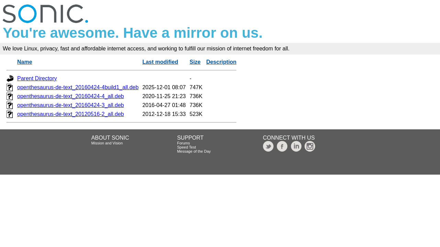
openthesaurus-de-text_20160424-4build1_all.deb (78, 87)
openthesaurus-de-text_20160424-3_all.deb (70, 105)
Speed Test (186, 147)
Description (221, 62)
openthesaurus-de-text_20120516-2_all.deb (70, 114)
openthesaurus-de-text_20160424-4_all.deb (70, 96)
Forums (183, 143)
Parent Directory (37, 78)
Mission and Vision (107, 143)
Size (195, 62)
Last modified (160, 62)
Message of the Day (194, 151)
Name (24, 62)
